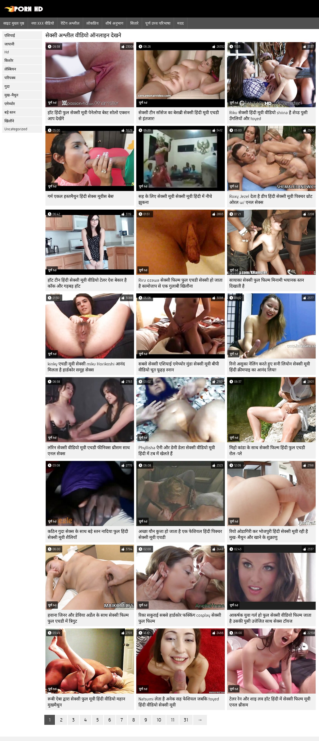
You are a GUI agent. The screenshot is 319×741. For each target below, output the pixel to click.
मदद (180, 23)
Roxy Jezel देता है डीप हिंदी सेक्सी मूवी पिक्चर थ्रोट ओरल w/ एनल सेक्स (270, 199)
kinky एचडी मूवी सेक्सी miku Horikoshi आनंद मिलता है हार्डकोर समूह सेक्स (86, 366)
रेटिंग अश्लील (70, 23)
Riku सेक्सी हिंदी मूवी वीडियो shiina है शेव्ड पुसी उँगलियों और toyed (268, 115)
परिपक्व (9, 78)
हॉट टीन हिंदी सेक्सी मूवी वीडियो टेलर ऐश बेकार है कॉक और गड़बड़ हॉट (87, 283)
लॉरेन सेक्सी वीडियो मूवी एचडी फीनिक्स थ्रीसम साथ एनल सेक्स (89, 450)
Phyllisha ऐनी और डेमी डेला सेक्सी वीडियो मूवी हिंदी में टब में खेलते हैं (176, 450)
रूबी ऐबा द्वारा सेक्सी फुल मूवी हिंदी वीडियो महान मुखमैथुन (86, 702)
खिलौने (9, 121)
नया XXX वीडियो (42, 23)
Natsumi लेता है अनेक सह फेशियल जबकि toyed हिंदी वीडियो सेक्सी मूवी (178, 702)
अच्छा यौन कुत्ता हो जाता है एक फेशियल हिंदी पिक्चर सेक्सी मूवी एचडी (180, 534)
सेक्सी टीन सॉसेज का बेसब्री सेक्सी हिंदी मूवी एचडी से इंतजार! (178, 115)
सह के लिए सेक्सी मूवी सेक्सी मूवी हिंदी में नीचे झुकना (175, 199)
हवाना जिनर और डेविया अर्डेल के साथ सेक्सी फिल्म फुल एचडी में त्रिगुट (88, 618)
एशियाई (9, 35)
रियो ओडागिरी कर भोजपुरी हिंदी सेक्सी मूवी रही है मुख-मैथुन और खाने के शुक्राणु (268, 534)
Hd (6, 52)
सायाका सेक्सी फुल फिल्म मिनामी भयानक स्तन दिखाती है (266, 283)
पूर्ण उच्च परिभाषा (157, 23)
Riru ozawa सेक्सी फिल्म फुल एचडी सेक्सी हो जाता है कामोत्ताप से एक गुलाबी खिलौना (180, 283)
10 (159, 720)
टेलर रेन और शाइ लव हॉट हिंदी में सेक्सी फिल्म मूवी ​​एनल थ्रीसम (270, 702)
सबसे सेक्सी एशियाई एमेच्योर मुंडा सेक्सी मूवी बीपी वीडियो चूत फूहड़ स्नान (178, 366)
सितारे (134, 23)
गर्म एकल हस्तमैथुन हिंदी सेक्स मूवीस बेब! (81, 196)
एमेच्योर (9, 104)
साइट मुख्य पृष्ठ (13, 23)
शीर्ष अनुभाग (114, 23)
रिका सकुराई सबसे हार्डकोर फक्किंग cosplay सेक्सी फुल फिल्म (179, 618)
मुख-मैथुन (11, 95)
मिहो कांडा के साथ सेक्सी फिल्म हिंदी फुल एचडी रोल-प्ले (267, 450)
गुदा (7, 86)
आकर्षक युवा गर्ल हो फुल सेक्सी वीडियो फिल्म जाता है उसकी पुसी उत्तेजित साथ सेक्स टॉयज (270, 618)
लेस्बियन (10, 69)
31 (186, 720)
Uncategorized (15, 129)
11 (172, 720)
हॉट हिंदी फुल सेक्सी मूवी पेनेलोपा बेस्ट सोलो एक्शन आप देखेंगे (89, 115)
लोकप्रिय (92, 23)
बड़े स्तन (9, 112)
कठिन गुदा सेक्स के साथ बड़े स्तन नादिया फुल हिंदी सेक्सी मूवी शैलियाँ (88, 534)
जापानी (9, 44)
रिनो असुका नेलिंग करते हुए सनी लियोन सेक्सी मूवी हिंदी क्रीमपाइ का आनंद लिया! (269, 366)
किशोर (8, 60)
